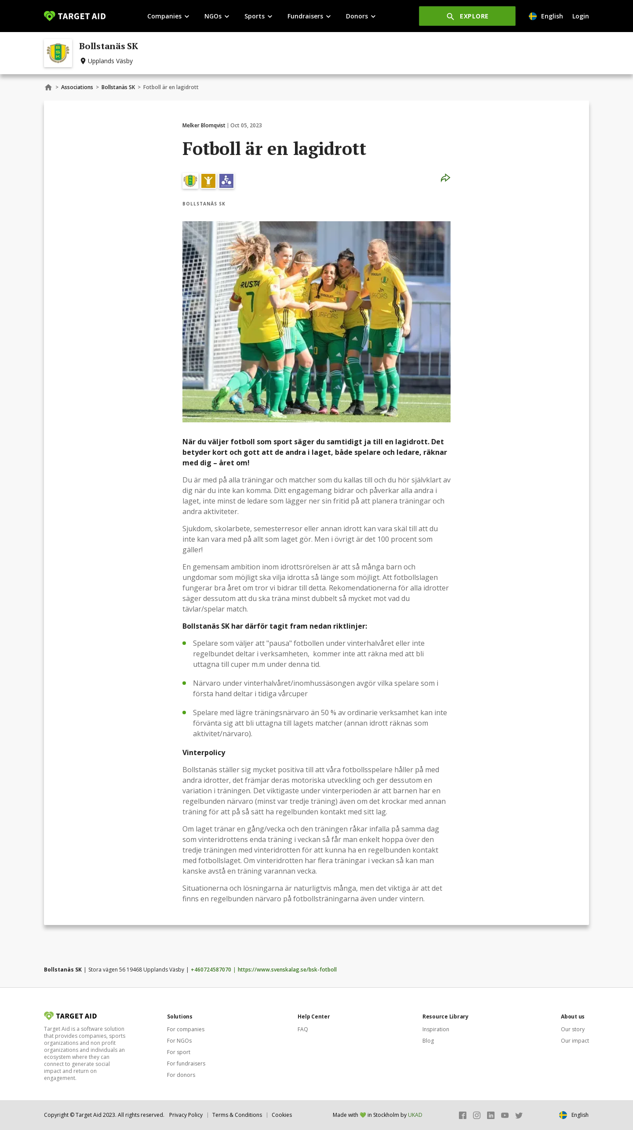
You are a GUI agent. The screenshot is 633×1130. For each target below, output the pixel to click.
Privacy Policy (186, 1115)
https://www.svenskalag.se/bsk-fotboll (287, 969)
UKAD (415, 1115)
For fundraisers (186, 1063)
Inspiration (435, 1029)
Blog (428, 1040)
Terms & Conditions (237, 1115)
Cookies (282, 1115)
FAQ (303, 1029)
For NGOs (179, 1040)
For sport (178, 1052)
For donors (181, 1075)
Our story (573, 1029)
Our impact (575, 1040)
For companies (185, 1029)
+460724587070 (211, 969)
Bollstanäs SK (118, 87)
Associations (77, 87)
